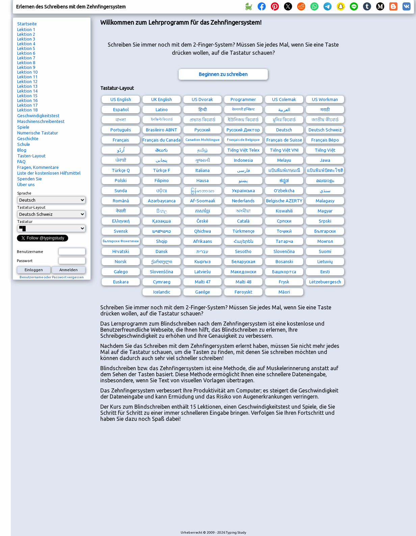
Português (120, 129)
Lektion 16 (27, 100)
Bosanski (284, 261)
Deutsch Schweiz (325, 129)
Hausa (203, 180)
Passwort (25, 261)
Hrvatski (120, 251)
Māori (284, 291)
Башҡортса (284, 271)
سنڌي (325, 190)
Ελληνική (121, 221)
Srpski (325, 221)
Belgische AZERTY (284, 200)
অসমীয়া (243, 210)
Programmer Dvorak (243, 100)
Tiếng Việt (325, 150)
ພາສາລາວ (161, 231)
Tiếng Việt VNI (284, 150)
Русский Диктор (243, 129)
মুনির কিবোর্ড (284, 119)
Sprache (24, 193)
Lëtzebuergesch (325, 281)
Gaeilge (202, 291)
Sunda (120, 190)
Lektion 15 (27, 95)
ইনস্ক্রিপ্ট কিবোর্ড (162, 119)
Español (121, 109)
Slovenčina (284, 251)
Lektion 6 (26, 53)
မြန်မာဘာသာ (202, 190)
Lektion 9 (26, 67)
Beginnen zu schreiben (223, 74)
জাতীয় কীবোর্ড (325, 119)
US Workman (325, 99)
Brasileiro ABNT (161, 129)
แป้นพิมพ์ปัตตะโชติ (325, 170)
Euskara (121, 281)
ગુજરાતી (202, 160)
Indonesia (243, 160)
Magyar (325, 210)
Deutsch (284, 129)
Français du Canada (161, 139)
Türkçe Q (121, 170)
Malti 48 (243, 281)
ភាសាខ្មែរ (202, 210)
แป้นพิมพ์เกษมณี (284, 170)
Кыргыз (202, 261)
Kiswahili (284, 210)
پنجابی (161, 160)
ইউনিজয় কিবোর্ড (243, 119)
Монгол (325, 241)
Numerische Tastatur (37, 132)
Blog (21, 150)
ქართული (161, 261)
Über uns (26, 184)
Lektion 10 (27, 72)
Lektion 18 (27, 109)
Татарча (284, 241)
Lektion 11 (27, 76)
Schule (23, 144)
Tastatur (24, 222)
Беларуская (243, 261)
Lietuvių (325, 261)
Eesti (325, 271)
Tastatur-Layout (31, 207)
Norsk (121, 261)
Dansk (162, 251)
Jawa (325, 160)
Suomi (325, 251)
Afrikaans (202, 241)
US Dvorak (202, 99)
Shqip (161, 241)
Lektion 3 (26, 38)
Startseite (27, 23)
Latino (162, 109)
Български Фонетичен (121, 241)
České (202, 221)
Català (243, 221)
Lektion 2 (26, 34)
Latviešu (202, 271)
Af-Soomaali (202, 200)
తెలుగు (161, 150)
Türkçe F (161, 170)
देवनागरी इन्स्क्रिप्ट (243, 109)
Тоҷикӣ (284, 231)
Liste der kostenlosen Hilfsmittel (48, 173)
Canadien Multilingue (202, 140)
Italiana (203, 170)
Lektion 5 (26, 48)
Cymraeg (162, 281)
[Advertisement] (179, 479)
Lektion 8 (26, 62)
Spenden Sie (29, 178)
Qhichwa (202, 231)
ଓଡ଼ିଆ (161, 190)
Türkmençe (243, 231)
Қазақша (161, 221)
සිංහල (161, 210)
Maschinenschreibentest (40, 121)
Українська (243, 190)
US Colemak (284, 99)
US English (120, 99)
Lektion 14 (27, 90)
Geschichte (27, 138)
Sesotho (243, 251)
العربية (284, 109)
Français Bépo (325, 139)
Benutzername (30, 252)
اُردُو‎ (121, 150)
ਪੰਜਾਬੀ (120, 160)
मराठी (325, 109)
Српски (284, 221)
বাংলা (120, 119)
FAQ (21, 161)
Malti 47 (202, 281)
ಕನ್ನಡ (284, 180)
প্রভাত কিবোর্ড (202, 119)
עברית (202, 251)
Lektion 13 (27, 86)
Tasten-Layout (31, 155)
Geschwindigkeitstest (38, 115)
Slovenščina (161, 271)
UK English (161, 99)
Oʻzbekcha (284, 190)
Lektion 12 (27, 81)
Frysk (284, 281)
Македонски (243, 271)
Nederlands (243, 200)
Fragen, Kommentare (38, 167)
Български (325, 231)
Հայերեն (243, 241)
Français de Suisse (284, 139)
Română (121, 200)
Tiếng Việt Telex (243, 150)
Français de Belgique (243, 140)
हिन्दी (203, 109)
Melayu (284, 160)
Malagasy (325, 200)
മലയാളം (325, 180)
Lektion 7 (26, 57)
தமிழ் (202, 150)
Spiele (23, 127)
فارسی (243, 170)
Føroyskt (243, 291)
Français (121, 139)
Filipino (162, 180)
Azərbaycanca (162, 200)
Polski (121, 180)
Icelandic (161, 291)
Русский (202, 129)
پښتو (243, 180)
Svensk (121, 231)
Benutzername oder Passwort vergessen (52, 277)
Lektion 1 (26, 29)
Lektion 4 (26, 43)
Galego (121, 271)
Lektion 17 (27, 105)
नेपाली (121, 210)
